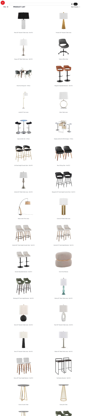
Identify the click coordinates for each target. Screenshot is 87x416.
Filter (5, 6)
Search (75, 4)
